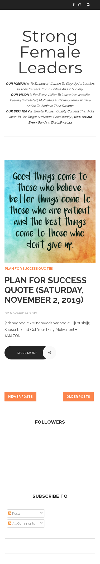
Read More (27, 353)
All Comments (21, 523)
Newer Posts (20, 397)
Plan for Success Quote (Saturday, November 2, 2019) (45, 290)
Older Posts (78, 397)
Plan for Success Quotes (29, 269)
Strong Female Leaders (50, 51)
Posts (14, 513)
